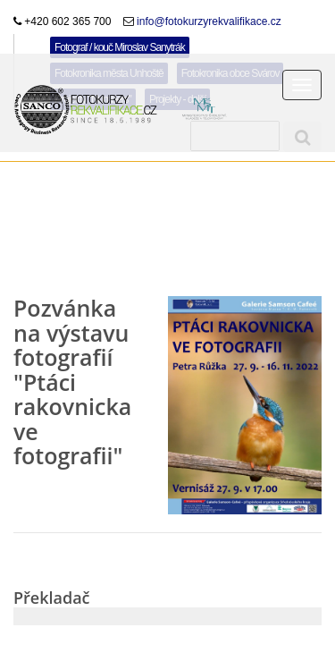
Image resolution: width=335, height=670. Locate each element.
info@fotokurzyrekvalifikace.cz (207, 21)
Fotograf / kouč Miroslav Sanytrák (119, 47)
